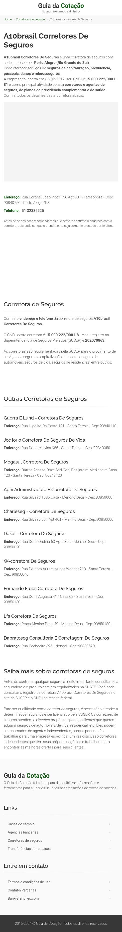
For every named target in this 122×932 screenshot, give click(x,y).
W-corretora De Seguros (29, 561)
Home (8, 19)
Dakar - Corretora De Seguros (34, 533)
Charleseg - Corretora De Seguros (39, 511)
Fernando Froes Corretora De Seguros (43, 588)
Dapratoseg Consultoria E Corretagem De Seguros (56, 638)
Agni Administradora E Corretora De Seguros (50, 489)
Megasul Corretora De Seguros (36, 462)
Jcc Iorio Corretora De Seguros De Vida (44, 440)
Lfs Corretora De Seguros (30, 616)
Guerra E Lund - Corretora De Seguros (43, 417)
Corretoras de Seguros (30, 19)
